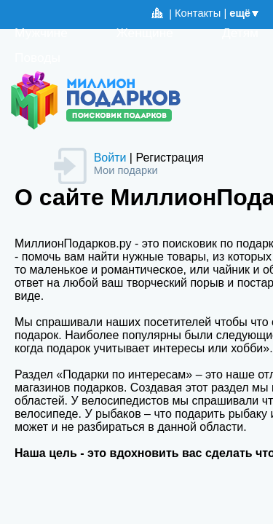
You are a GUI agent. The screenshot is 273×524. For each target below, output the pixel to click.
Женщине (144, 32)
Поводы (37, 57)
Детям (240, 32)
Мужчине (41, 32)
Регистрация (169, 157)
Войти (110, 157)
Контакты (198, 13)
